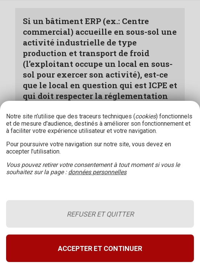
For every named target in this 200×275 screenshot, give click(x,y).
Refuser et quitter (100, 214)
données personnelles (97, 172)
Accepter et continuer (100, 248)
